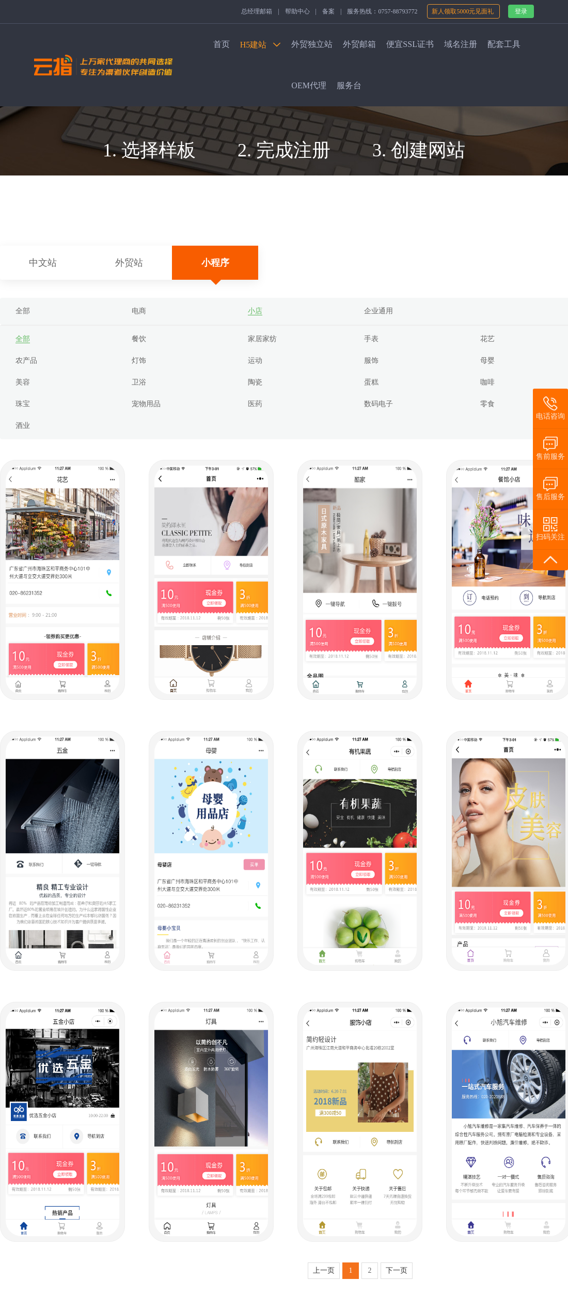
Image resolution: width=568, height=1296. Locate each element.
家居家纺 (262, 339)
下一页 (396, 1270)
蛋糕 (371, 382)
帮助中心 (297, 11)
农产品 (26, 360)
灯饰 (139, 360)
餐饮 (139, 339)
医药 (255, 404)
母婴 (487, 360)
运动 (255, 360)
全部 (22, 311)
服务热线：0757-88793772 (382, 11)
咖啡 (487, 382)
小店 (255, 311)
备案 (328, 11)
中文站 (43, 263)
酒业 (22, 425)
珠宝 (22, 404)
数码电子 (378, 404)
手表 (371, 339)
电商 (139, 311)
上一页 (324, 1270)
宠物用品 (146, 404)
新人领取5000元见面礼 (463, 11)
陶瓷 (255, 382)
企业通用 (378, 311)
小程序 (215, 263)
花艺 (487, 339)
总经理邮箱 (256, 11)
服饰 (371, 360)
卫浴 (139, 382)
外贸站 (129, 263)
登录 (521, 11)
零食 (487, 404)
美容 (22, 382)
